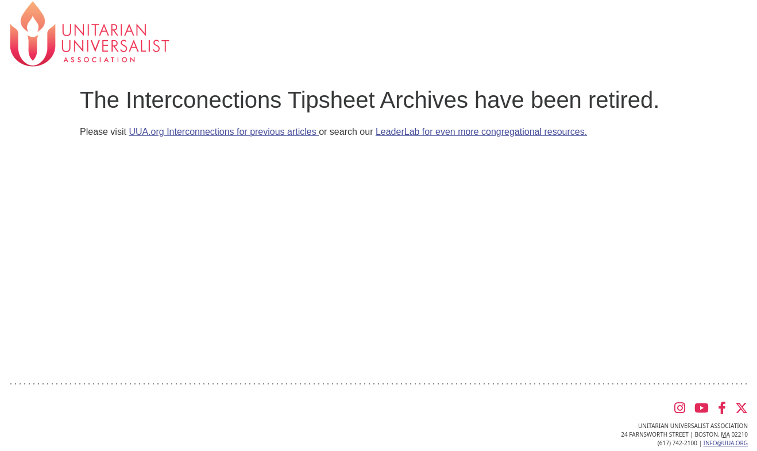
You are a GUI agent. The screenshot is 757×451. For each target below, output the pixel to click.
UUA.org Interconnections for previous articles (224, 132)
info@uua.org (726, 443)
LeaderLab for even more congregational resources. (481, 132)
